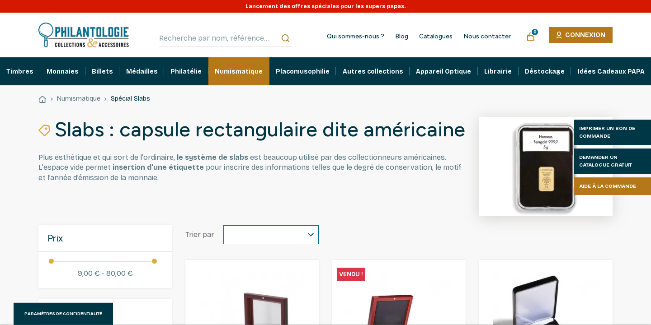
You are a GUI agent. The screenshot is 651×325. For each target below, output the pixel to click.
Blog (401, 36)
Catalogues (436, 36)
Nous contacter (487, 36)
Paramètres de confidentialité (63, 313)
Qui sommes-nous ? (355, 36)
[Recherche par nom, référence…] (225, 38)
